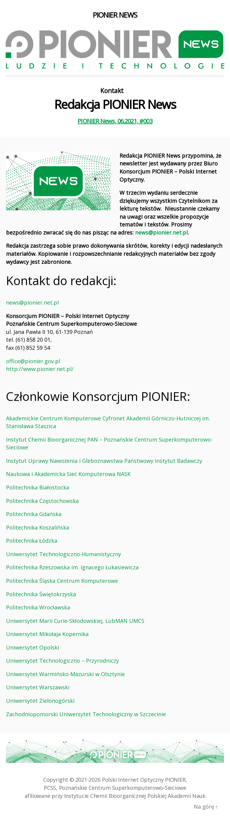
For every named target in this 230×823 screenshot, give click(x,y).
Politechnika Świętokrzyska (41, 594)
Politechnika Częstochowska (42, 500)
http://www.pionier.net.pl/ (40, 368)
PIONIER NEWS (115, 15)
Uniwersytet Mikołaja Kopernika (47, 634)
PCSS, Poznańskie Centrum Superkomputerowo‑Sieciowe (115, 787)
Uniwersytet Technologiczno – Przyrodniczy (62, 660)
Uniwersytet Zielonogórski (40, 700)
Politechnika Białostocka (37, 487)
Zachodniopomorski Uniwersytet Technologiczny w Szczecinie (86, 714)
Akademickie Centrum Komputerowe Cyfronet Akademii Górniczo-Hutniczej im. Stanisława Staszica (108, 422)
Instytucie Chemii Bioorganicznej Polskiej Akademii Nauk (134, 795)
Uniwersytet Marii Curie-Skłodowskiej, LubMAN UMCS (75, 620)
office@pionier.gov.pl (33, 361)
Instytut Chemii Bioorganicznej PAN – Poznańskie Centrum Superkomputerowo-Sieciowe (109, 443)
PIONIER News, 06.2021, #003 (115, 121)
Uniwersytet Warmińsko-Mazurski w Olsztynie (65, 674)
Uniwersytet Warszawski (37, 687)
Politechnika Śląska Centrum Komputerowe (62, 580)
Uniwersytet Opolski (32, 647)
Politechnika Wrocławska (38, 607)
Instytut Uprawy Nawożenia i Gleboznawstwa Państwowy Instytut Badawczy (104, 460)
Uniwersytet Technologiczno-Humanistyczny (63, 554)
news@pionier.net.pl (161, 232)
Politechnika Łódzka (31, 540)
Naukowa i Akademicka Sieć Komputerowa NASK (68, 473)
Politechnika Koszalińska (37, 527)
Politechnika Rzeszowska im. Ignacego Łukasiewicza (72, 567)
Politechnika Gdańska (33, 514)
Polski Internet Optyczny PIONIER (143, 779)
